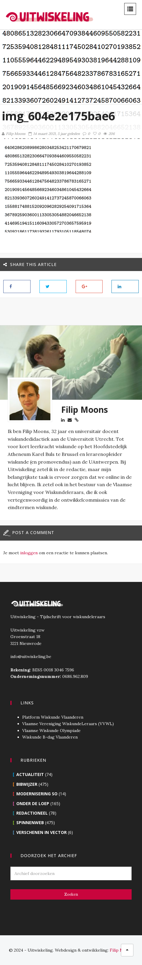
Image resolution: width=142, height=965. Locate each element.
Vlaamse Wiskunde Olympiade (51, 730)
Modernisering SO (37, 793)
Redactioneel (32, 813)
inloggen (29, 552)
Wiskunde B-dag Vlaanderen (50, 737)
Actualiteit (30, 774)
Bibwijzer (26, 784)
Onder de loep (32, 803)
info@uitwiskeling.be (30, 656)
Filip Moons (13, 133)
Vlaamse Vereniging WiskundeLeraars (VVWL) (68, 723)
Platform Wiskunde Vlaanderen (52, 717)
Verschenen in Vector (41, 832)
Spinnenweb (30, 822)
